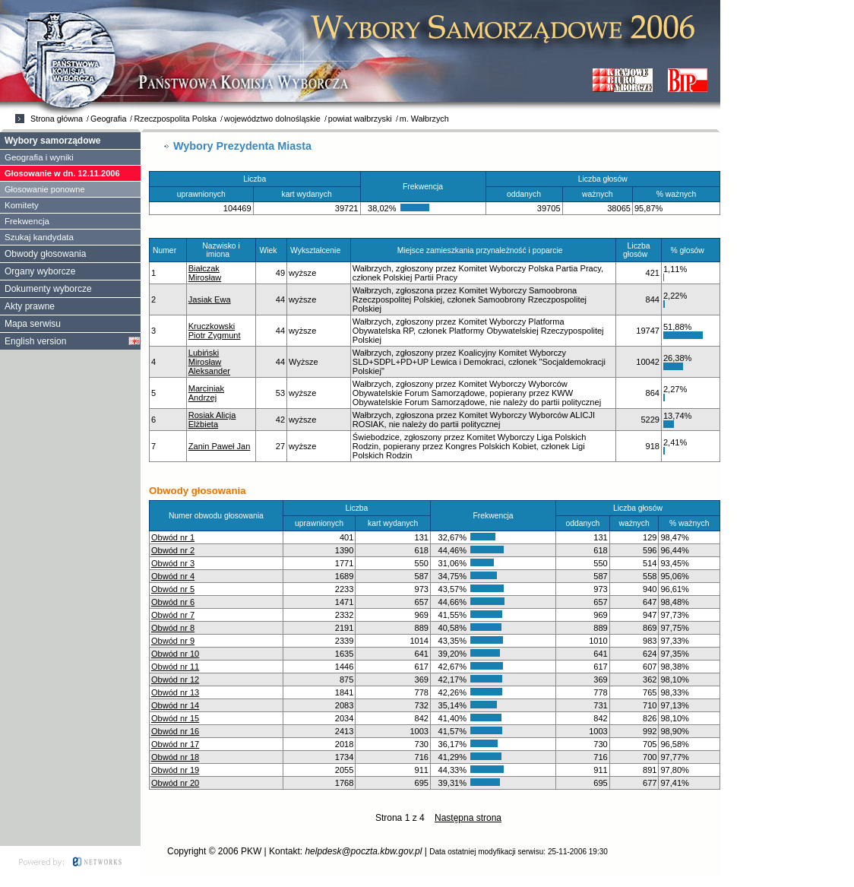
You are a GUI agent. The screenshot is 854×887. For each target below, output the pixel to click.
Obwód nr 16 (175, 731)
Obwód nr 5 (173, 589)
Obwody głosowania (45, 254)
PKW (251, 851)
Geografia (108, 118)
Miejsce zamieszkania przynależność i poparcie (483, 250)
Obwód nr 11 (175, 666)
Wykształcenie (318, 250)
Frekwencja (27, 221)
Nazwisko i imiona (221, 250)
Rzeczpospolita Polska (175, 118)
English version (35, 341)
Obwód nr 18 (175, 757)
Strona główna (56, 118)
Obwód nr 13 (175, 692)
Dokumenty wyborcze (48, 289)
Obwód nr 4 (173, 576)
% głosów (690, 250)
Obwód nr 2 (173, 550)
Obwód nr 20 (175, 782)
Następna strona (468, 818)
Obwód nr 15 (175, 718)
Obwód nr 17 (175, 744)
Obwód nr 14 (175, 705)
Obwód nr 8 (173, 627)
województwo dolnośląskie (272, 118)
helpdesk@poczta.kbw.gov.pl (363, 851)
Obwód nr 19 (175, 770)
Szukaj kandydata (39, 237)
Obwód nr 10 (175, 653)
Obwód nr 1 (173, 537)
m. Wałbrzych (424, 118)
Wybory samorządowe (52, 140)
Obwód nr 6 (173, 602)
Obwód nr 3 (173, 563)
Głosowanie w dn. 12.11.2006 (62, 173)
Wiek (271, 250)
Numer (168, 250)
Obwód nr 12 (175, 679)
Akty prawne (30, 306)
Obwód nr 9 (173, 640)
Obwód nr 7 (173, 614)
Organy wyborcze (40, 271)
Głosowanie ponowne (45, 189)
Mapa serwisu (33, 323)
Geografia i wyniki (39, 157)
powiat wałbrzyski (360, 118)
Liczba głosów (638, 250)
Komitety (22, 205)
